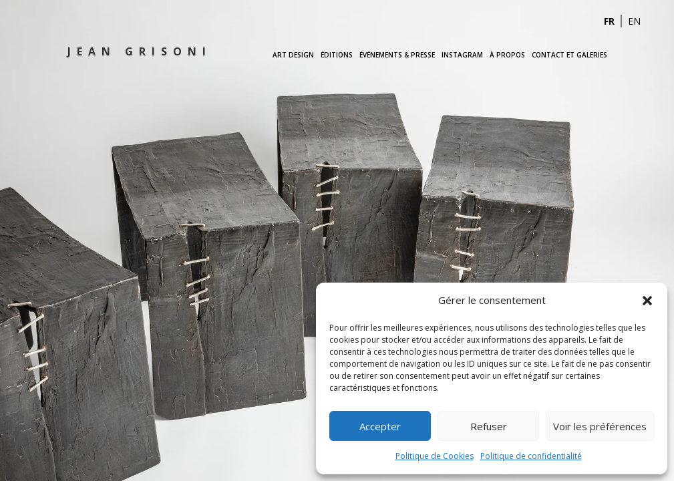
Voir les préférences (600, 426)
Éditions (337, 54)
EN (634, 21)
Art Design (293, 54)
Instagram (462, 54)
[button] (647, 300)
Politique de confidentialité (531, 456)
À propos (507, 54)
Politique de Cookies (434, 456)
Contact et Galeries (569, 54)
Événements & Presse (397, 54)
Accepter (380, 426)
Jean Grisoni (139, 51)
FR (609, 21)
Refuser (488, 426)
